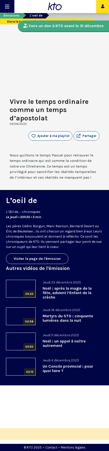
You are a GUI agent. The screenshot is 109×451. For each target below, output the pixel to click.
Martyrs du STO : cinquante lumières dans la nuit (68, 318)
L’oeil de (36, 15)
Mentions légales (73, 447)
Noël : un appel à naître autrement (64, 343)
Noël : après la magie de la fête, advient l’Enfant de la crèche (67, 293)
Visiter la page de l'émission (37, 259)
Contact (51, 447)
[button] (86, 136)
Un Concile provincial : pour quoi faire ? (68, 368)
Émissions (11, 15)
